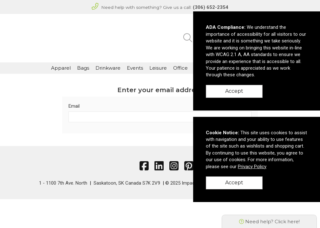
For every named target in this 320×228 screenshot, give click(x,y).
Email (74, 106)
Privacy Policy (252, 166)
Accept (234, 91)
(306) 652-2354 (210, 7)
